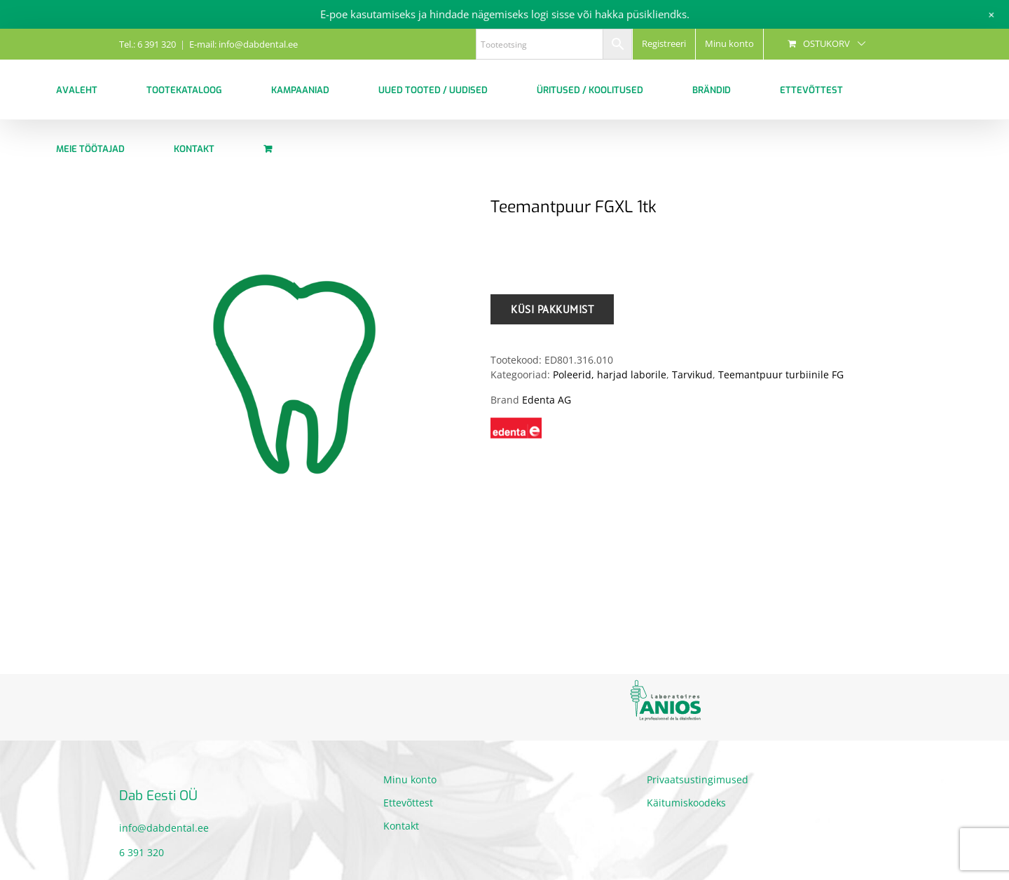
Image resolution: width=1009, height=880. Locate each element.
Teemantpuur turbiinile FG (781, 374)
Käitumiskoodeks (686, 802)
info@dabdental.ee (164, 827)
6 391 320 (141, 852)
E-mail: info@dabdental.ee (243, 44)
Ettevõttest (408, 802)
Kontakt (401, 825)
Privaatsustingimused (697, 779)
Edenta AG (546, 399)
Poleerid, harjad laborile (609, 374)
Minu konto (410, 779)
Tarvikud (692, 374)
